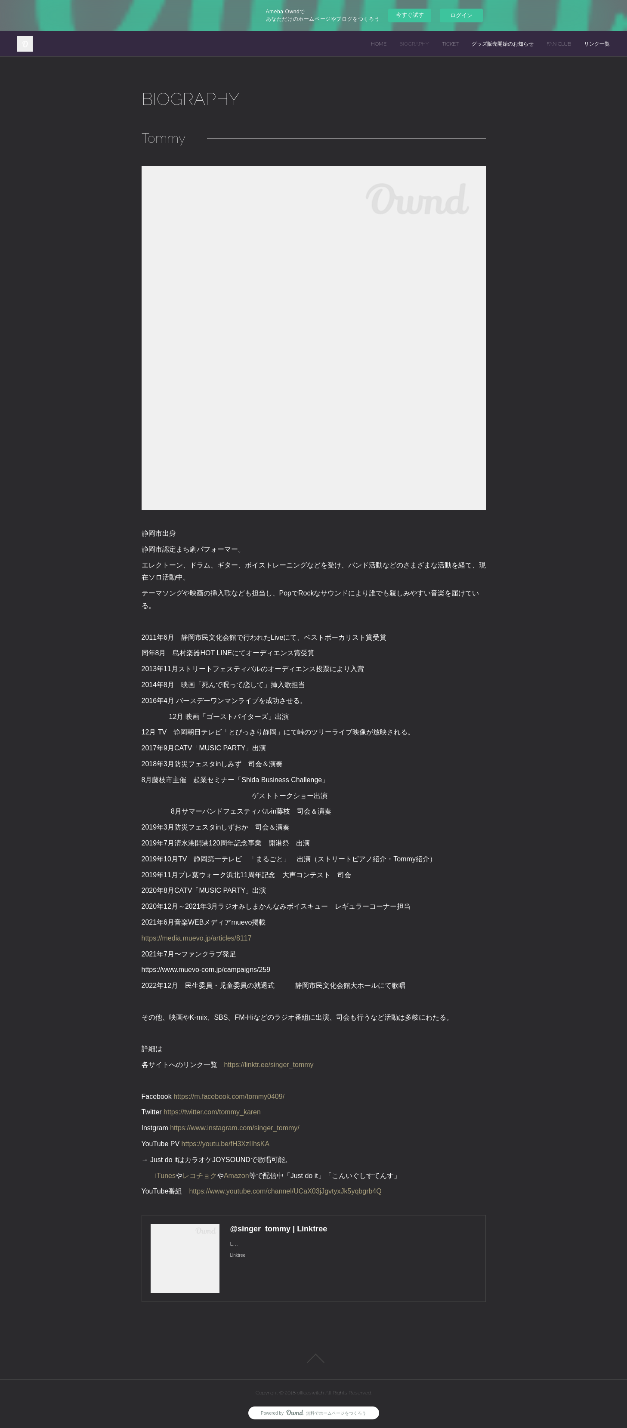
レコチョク (199, 1175)
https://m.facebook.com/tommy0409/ (228, 1096)
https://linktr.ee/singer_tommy (269, 1064)
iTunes (165, 1175)
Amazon (236, 1175)
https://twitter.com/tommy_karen (212, 1112)
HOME (378, 44)
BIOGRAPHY (414, 44)
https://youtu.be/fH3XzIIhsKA (226, 1143)
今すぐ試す (410, 15)
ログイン (461, 15)
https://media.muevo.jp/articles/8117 (197, 938)
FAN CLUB (559, 44)
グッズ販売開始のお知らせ (503, 44)
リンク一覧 (597, 44)
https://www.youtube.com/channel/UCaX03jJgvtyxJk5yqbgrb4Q (285, 1191)
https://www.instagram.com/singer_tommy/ (235, 1128)
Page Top (313, 1358)
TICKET (450, 44)
